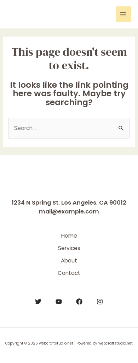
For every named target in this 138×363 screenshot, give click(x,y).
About (69, 260)
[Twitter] (38, 301)
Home (69, 235)
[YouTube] (59, 301)
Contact (69, 273)
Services (69, 248)
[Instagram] (100, 301)
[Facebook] (79, 301)
